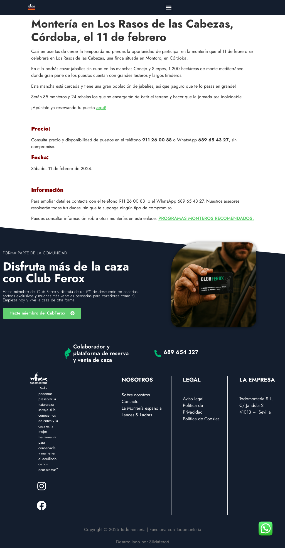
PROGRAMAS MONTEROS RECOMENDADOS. (206, 218)
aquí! (101, 107)
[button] (168, 7)
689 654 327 (181, 352)
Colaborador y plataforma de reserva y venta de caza (101, 353)
